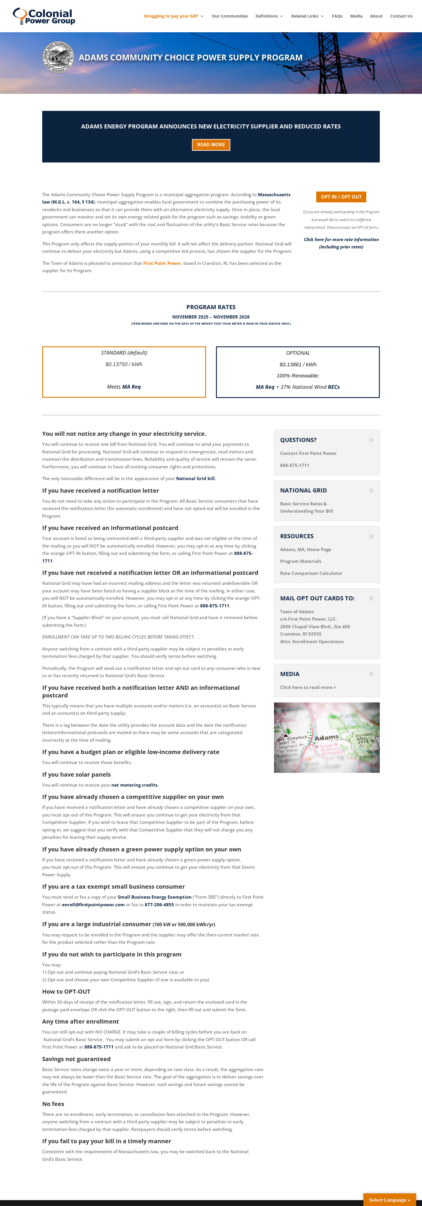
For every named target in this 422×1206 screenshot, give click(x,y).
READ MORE (211, 144)
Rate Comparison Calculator (311, 573)
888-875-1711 (214, 606)
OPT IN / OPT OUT (341, 197)
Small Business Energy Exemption (155, 897)
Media (356, 16)
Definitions (267, 16)
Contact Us (401, 16)
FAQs (337, 16)
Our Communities (230, 16)
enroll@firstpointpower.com (93, 904)
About (376, 16)
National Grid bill (195, 478)
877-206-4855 (159, 904)
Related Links (305, 16)
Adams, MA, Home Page (305, 549)
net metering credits (134, 785)
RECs (334, 386)
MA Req (131, 386)
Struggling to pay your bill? (171, 16)
